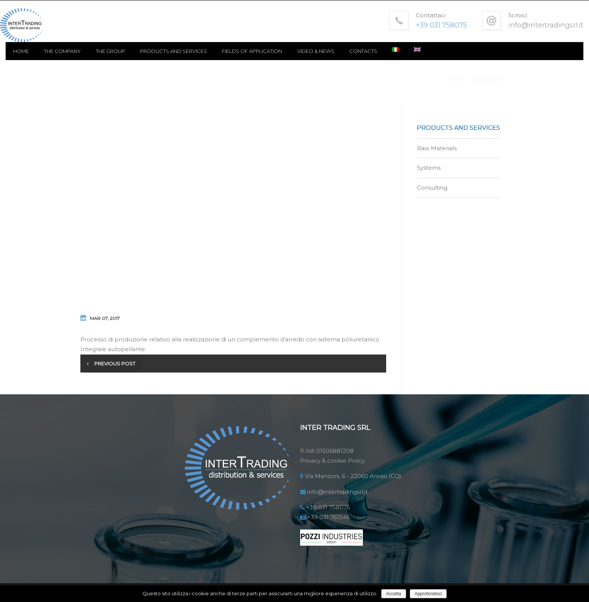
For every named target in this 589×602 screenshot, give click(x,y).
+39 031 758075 (328, 510)
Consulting (432, 192)
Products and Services (248, 56)
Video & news (390, 56)
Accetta (393, 593)
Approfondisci (428, 593)
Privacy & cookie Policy (332, 464)
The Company (137, 56)
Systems (429, 172)
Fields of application (327, 56)
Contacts (438, 56)
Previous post (115, 368)
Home (96, 56)
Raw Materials (437, 152)
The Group (185, 56)
